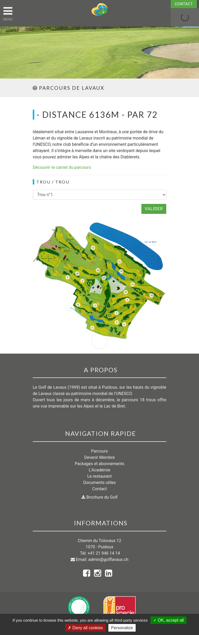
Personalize (122, 628)
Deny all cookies (85, 628)
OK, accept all (168, 620)
